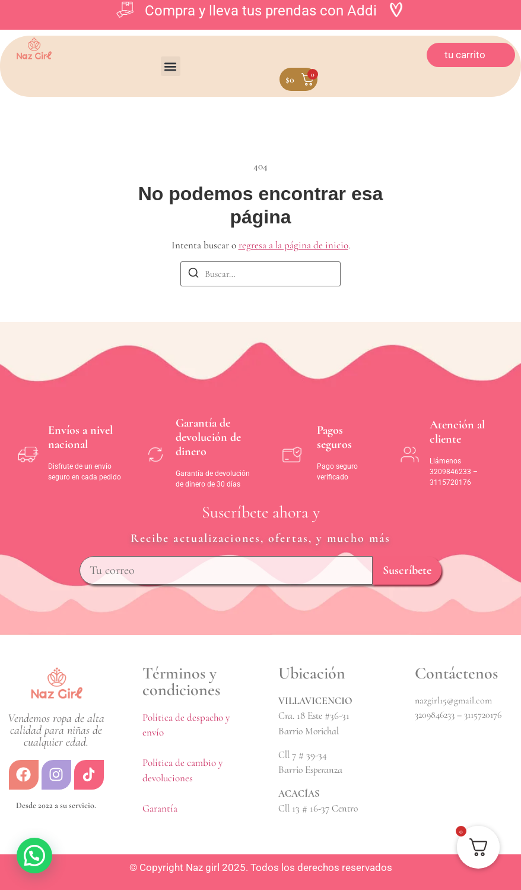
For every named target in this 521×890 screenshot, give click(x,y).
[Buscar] (193, 275)
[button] (170, 66)
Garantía (159, 808)
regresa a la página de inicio (293, 245)
